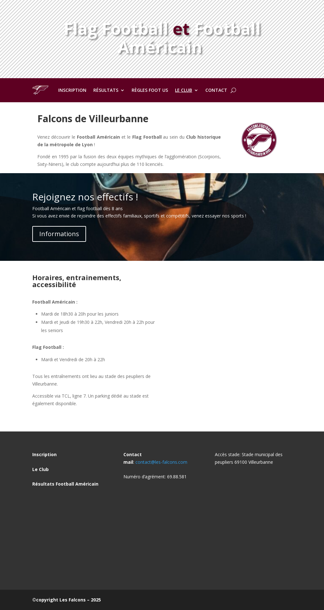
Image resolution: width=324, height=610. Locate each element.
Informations (59, 234)
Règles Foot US (150, 90)
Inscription (72, 90)
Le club (183, 90)
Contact (216, 90)
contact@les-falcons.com (161, 462)
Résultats (105, 90)
